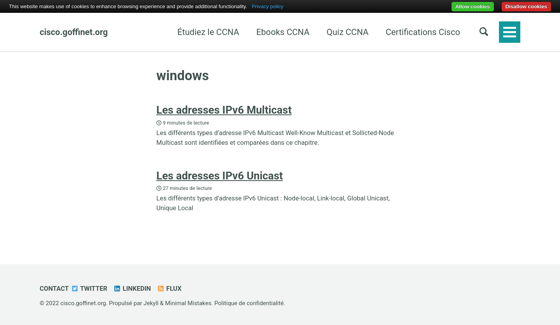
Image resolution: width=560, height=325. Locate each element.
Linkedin (132, 288)
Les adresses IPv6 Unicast (219, 175)
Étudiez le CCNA (208, 32)
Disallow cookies (526, 6)
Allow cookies (472, 6)
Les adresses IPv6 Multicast (224, 110)
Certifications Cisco (423, 32)
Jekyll (151, 303)
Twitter (89, 288)
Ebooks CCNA (283, 32)
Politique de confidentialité (249, 303)
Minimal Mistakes (188, 303)
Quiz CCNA (348, 32)
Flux (169, 288)
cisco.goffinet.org (74, 32)
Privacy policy (267, 6)
